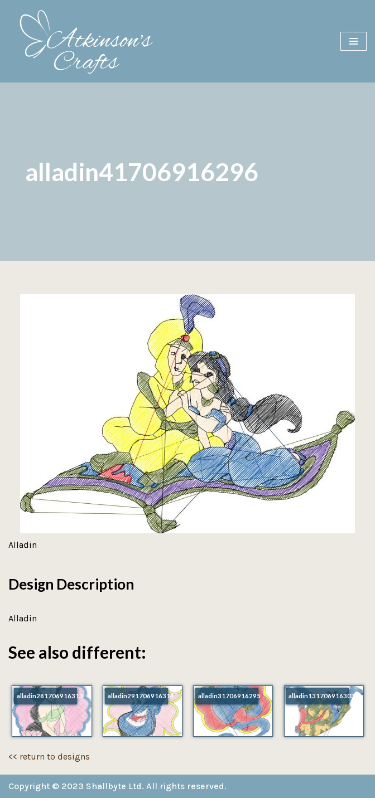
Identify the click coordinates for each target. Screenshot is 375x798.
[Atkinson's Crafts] (92, 41)
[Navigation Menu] (353, 41)
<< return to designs (49, 756)
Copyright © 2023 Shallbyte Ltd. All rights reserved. (117, 786)
